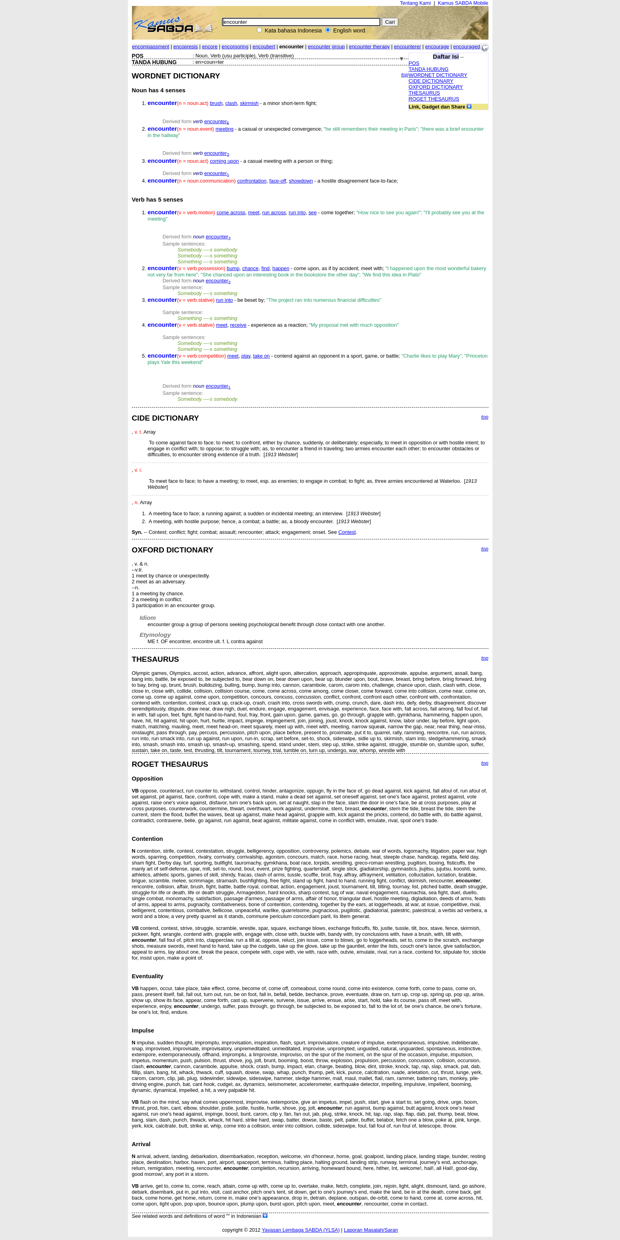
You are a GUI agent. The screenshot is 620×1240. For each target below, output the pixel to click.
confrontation (252, 181)
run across (274, 212)
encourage (437, 47)
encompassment (150, 47)
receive (238, 325)
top (404, 75)
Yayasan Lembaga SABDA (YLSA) (301, 1230)
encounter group (326, 47)
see (313, 212)
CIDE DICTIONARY (431, 81)
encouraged (466, 47)
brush (216, 103)
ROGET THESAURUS (434, 99)
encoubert (264, 47)
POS (414, 63)
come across (231, 212)
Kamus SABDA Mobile (463, 3)
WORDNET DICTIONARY (438, 75)
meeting (225, 129)
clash (231, 103)
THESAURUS (424, 93)
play (245, 356)
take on (261, 356)
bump (233, 268)
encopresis (186, 47)
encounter (216, 121)
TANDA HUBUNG (429, 69)
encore (209, 47)
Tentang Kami (415, 3)
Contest (347, 532)
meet (253, 212)
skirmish (249, 103)
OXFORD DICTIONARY (436, 87)
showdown (301, 181)
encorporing (235, 47)
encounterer (407, 47)
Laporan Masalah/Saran (371, 1230)
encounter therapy (369, 47)
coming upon (224, 161)
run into (297, 212)
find (265, 268)
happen (281, 268)
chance (250, 268)
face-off (277, 181)
